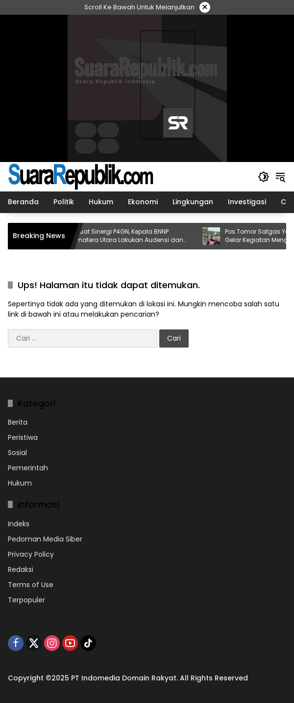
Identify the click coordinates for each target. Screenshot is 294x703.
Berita (17, 422)
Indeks (18, 524)
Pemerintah (28, 468)
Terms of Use (30, 585)
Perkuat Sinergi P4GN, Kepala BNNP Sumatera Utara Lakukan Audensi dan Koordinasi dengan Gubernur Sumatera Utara (136, 236)
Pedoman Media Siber (45, 539)
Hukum (20, 483)
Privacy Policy (31, 554)
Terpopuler (26, 600)
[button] (264, 177)
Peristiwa (23, 437)
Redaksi (20, 569)
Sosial (17, 453)
